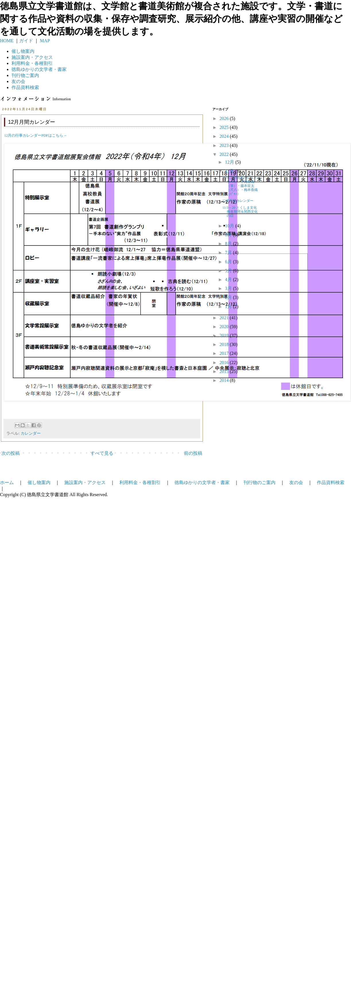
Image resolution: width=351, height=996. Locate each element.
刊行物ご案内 (25, 75)
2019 (225, 335)
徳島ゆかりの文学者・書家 (202, 482)
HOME (6, 40)
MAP (44, 40)
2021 (225, 317)
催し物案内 (22, 51)
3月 (229, 288)
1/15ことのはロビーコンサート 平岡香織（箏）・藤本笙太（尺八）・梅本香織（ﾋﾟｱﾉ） (240, 185)
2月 (229, 297)
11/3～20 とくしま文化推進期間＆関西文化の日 (240, 212)
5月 (229, 270)
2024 (225, 136)
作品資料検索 (25, 87)
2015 (225, 371)
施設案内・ (32, 57)
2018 (225, 344)
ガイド (26, 40)
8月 (229, 243)
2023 (225, 145)
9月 (229, 234)
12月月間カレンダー (237, 201)
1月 (229, 306)
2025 (225, 127)
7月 (229, 252)
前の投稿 (193, 453)
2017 (225, 353)
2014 (225, 380)
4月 (229, 279)
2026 (225, 118)
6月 (229, 261)
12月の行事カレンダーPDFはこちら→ (35, 135)
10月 (230, 225)
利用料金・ (32, 63)
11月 (230, 171)
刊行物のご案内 (259, 482)
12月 (230, 162)
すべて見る (101, 453)
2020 (225, 326)
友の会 (18, 81)
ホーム (7, 482)
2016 (225, 362)
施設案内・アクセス (85, 482)
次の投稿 (10, 453)
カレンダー (31, 433)
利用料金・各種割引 (140, 482)
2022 (225, 154)
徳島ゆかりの (39, 69)
